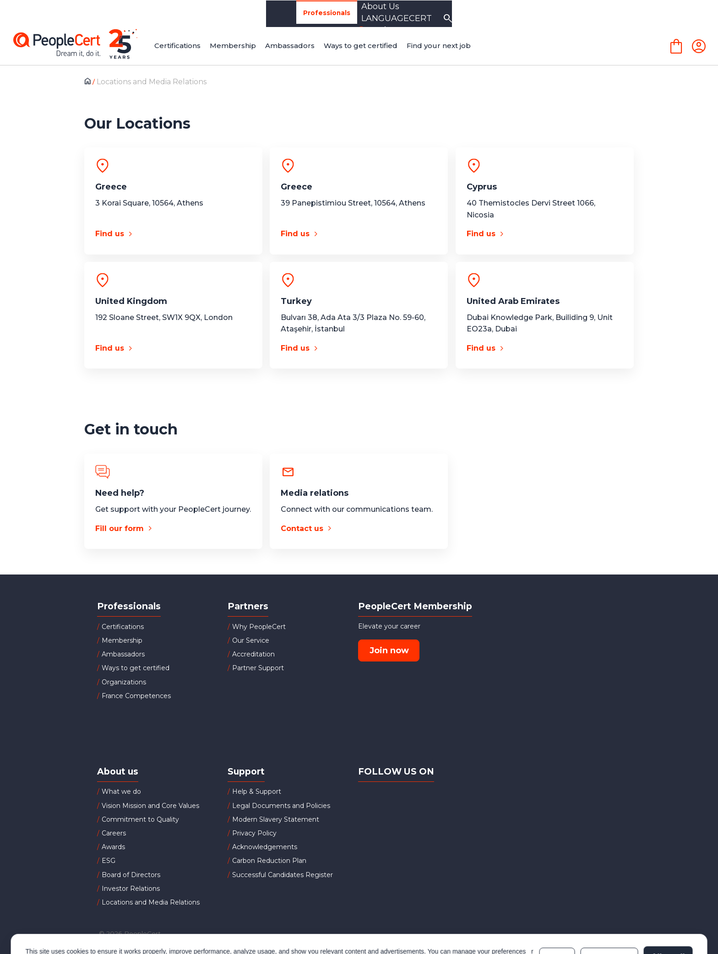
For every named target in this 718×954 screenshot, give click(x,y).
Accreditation (253, 654)
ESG (108, 860)
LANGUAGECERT (590, 14)
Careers (114, 833)
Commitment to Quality (140, 819)
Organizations (204, 13)
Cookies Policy (97, 918)
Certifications (123, 627)
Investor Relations (131, 888)
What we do (121, 791)
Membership (122, 640)
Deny (557, 914)
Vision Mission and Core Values (150, 806)
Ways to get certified (135, 668)
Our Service (250, 640)
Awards (113, 847)
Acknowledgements (264, 847)
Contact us (302, 528)
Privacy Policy (254, 833)
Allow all (668, 914)
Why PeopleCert (259, 627)
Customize (609, 914)
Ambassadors (123, 654)
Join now (389, 650)
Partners (271, 13)
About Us (514, 14)
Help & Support (256, 791)
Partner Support (258, 668)
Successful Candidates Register (282, 875)
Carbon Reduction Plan (269, 860)
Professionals (126, 14)
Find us (109, 233)
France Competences (136, 696)
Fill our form (119, 528)
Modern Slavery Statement (275, 819)
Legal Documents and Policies (281, 806)
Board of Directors (131, 875)
